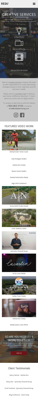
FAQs (26, 98)
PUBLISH (19, 63)
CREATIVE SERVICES (19, 14)
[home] (4, 3)
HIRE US (19, 353)
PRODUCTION (19, 49)
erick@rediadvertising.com (19, 108)
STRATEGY (19, 37)
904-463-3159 (15, 105)
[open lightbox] (19, 140)
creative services (15, 82)
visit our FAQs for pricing (19, 70)
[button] (34, 4)
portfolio (18, 94)
